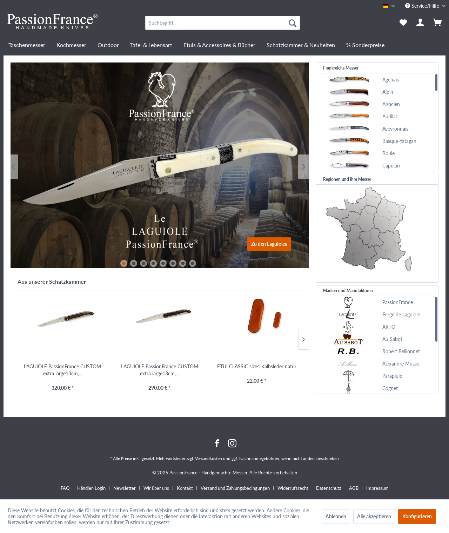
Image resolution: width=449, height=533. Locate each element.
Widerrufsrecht (292, 488)
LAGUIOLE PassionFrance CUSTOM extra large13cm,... (62, 369)
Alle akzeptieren (374, 516)
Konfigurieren (417, 516)
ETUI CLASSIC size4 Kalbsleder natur (256, 366)
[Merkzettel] (403, 23)
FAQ (65, 488)
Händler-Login (91, 488)
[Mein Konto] (421, 23)
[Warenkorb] (438, 23)
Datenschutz (328, 488)
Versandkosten (208, 458)
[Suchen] (292, 23)
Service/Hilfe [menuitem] (423, 6)
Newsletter (124, 488)
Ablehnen (336, 516)
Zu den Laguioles (269, 244)
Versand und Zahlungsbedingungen (235, 488)
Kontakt (185, 488)
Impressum (377, 488)
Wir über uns (156, 488)
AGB (353, 488)
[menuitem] (222, 23)
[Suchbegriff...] (222, 23)
